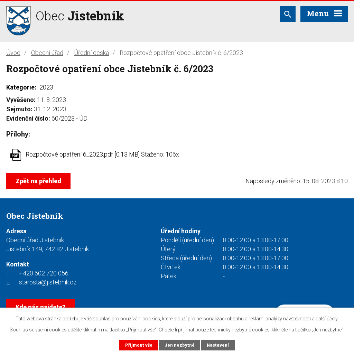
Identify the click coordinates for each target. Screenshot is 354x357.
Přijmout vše (138, 345)
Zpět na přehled (38, 181)
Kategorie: (21, 87)
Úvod (13, 52)
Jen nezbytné (180, 345)
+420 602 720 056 (43, 273)
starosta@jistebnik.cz (47, 282)
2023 (46, 87)
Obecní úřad (47, 52)
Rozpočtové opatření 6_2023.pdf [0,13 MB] (83, 154)
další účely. (327, 318)
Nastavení (218, 345)
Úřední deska (91, 52)
